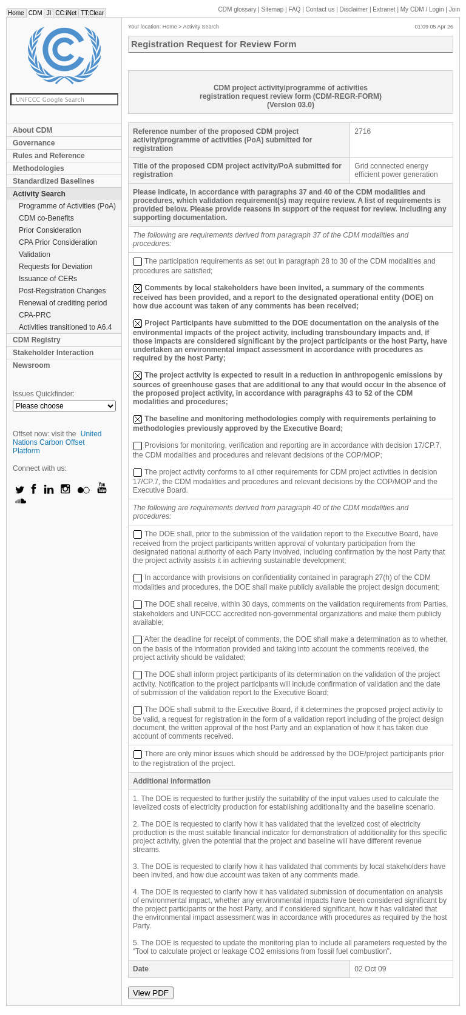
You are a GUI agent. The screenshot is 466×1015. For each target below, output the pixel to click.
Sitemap (273, 9)
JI (48, 13)
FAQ (294, 9)
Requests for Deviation (55, 266)
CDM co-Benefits (46, 218)
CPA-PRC (35, 315)
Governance (34, 143)
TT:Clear (92, 13)
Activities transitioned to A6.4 (65, 327)
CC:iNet (65, 13)
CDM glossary (237, 9)
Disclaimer (354, 9)
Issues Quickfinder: (44, 394)
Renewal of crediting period (63, 303)
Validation (34, 254)
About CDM (32, 130)
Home (16, 13)
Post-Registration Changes (62, 291)
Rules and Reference (49, 155)
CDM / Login (422, 9)
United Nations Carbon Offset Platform (57, 442)
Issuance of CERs (48, 279)
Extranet (384, 9)
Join (454, 9)
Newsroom (31, 365)
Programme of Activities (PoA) (67, 206)
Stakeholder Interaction (53, 352)
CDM (35, 13)
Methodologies (38, 168)
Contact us (320, 9)
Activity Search (39, 194)
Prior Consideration (50, 230)
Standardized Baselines (54, 181)
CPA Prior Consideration (58, 242)
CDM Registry (37, 340)
